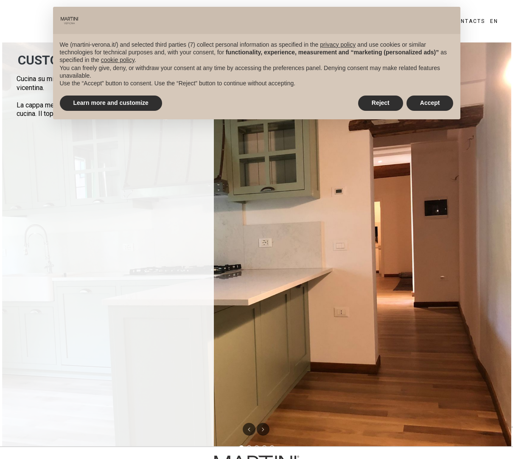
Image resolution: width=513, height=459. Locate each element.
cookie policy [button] (118, 59)
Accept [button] (430, 102)
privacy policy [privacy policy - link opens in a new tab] (338, 44)
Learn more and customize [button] (111, 102)
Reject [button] (381, 102)
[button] (263, 429)
